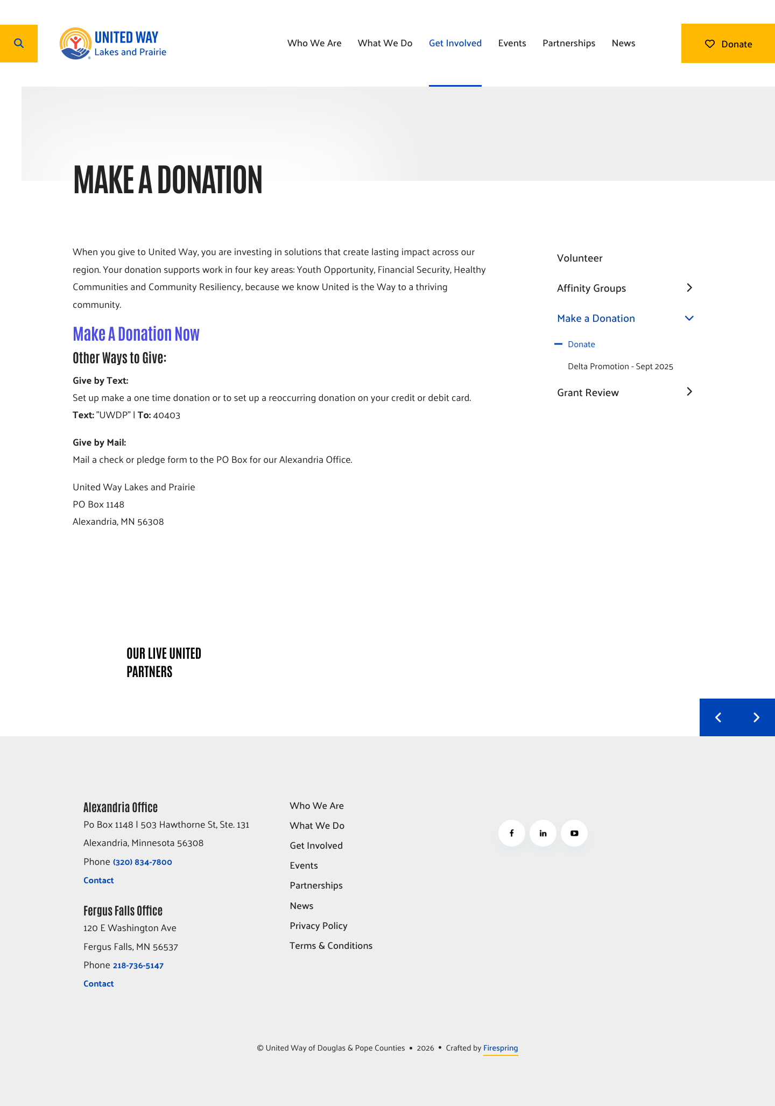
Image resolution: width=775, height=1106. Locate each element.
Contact (98, 879)
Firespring (500, 1047)
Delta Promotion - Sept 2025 (620, 366)
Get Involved (455, 42)
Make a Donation (629, 318)
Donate (728, 43)
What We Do (385, 42)
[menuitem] (314, 43)
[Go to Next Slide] (756, 717)
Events (512, 42)
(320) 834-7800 (142, 861)
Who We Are (314, 42)
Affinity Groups (629, 288)
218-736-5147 (138, 965)
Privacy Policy (318, 926)
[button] (19, 43)
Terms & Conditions (331, 946)
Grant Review (629, 392)
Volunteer (580, 257)
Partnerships (569, 42)
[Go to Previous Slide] (718, 717)
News (623, 42)
